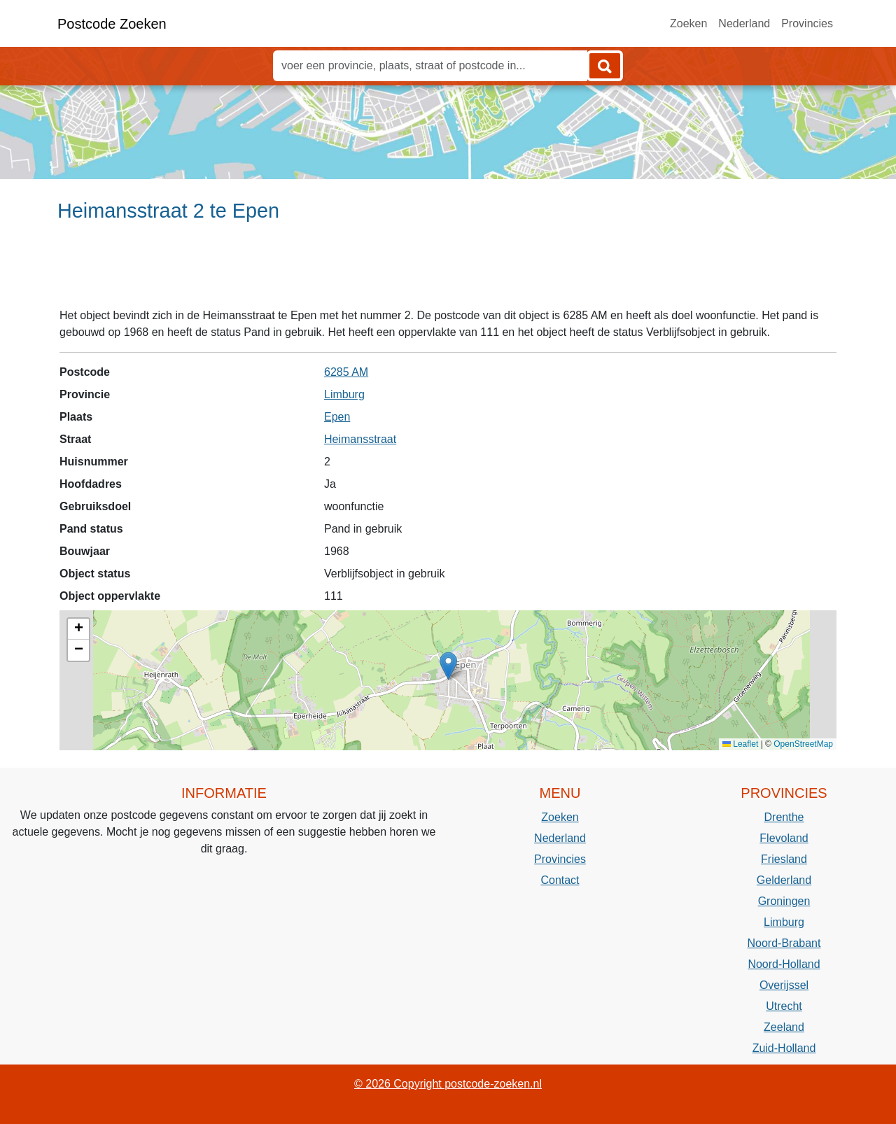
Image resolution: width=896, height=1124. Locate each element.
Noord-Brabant (784, 943)
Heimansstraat (360, 439)
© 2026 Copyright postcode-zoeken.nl (448, 1084)
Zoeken (688, 23)
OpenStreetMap (803, 744)
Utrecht (784, 1006)
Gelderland (784, 880)
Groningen (784, 901)
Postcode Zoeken (112, 23)
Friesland (784, 859)
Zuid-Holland (784, 1048)
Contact (559, 880)
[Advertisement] (448, 270)
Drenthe (784, 817)
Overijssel (784, 985)
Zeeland (784, 1027)
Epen (337, 417)
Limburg (344, 394)
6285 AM (346, 372)
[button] (448, 666)
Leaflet (740, 744)
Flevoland (784, 838)
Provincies (807, 23)
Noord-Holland (784, 964)
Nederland (744, 23)
